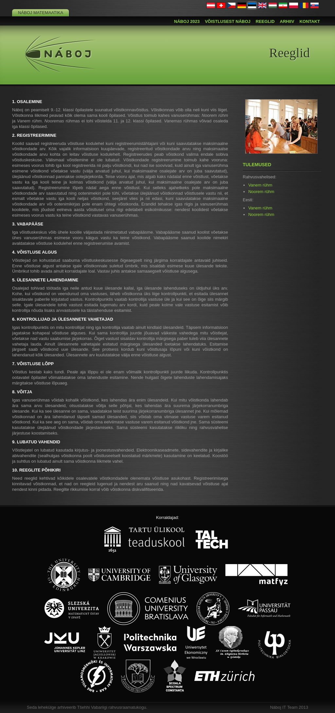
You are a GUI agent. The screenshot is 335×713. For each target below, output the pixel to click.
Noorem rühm (261, 191)
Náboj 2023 (187, 21)
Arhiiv (287, 21)
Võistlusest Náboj (227, 21)
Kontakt (309, 21)
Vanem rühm (260, 185)
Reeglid (265, 21)
